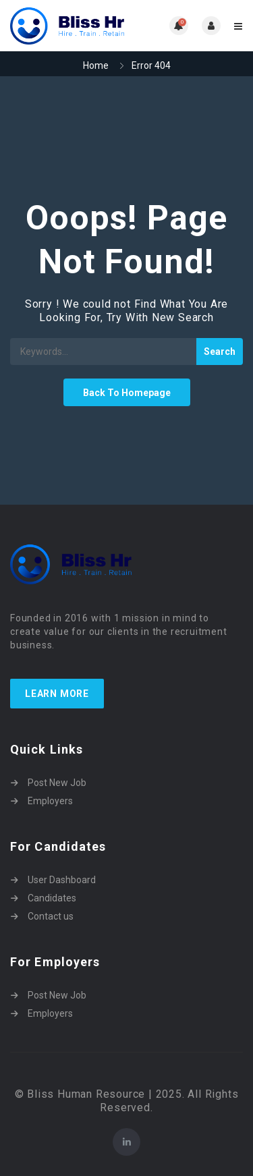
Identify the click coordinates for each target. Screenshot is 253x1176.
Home (96, 65)
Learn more (57, 693)
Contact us (51, 916)
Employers (50, 800)
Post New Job (57, 782)
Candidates (52, 898)
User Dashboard (62, 879)
